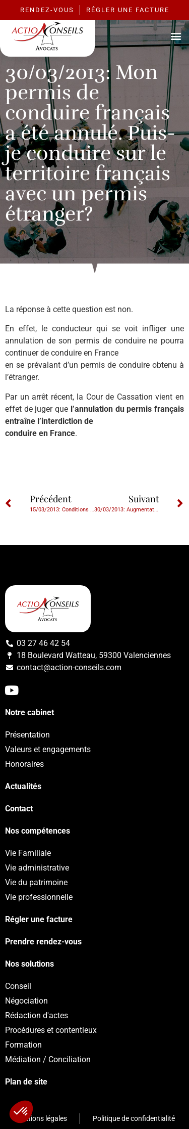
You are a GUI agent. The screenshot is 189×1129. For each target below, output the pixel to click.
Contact (19, 808)
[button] (175, 35)
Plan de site (26, 1082)
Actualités (23, 786)
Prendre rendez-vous (43, 941)
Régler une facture (39, 919)
